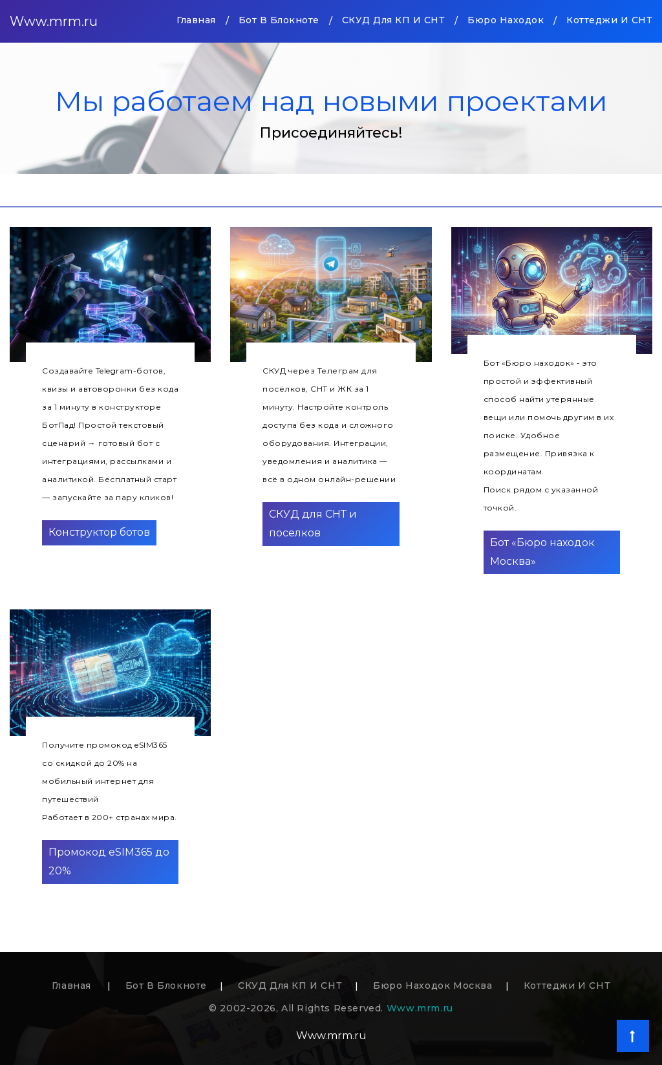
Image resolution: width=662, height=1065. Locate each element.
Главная (196, 19)
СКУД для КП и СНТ (393, 20)
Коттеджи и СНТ (609, 20)
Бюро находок (505, 20)
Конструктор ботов (99, 532)
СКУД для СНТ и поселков (313, 523)
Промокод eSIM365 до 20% (108, 861)
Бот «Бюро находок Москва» (542, 551)
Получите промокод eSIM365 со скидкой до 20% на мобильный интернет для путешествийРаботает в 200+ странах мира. (109, 781)
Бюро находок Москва (432, 985)
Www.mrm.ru (54, 21)
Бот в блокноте (279, 20)
